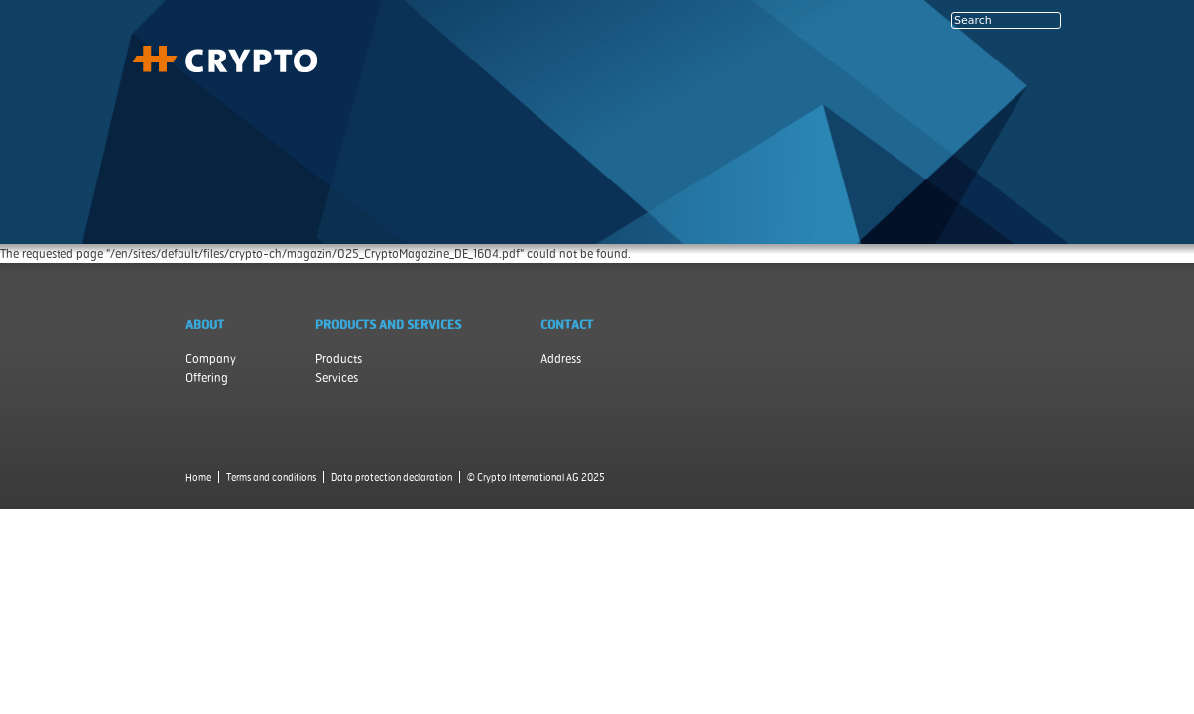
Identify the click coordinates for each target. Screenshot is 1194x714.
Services (336, 377)
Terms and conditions (271, 477)
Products (338, 358)
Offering (206, 377)
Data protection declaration (391, 477)
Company (210, 358)
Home (198, 477)
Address (560, 358)
